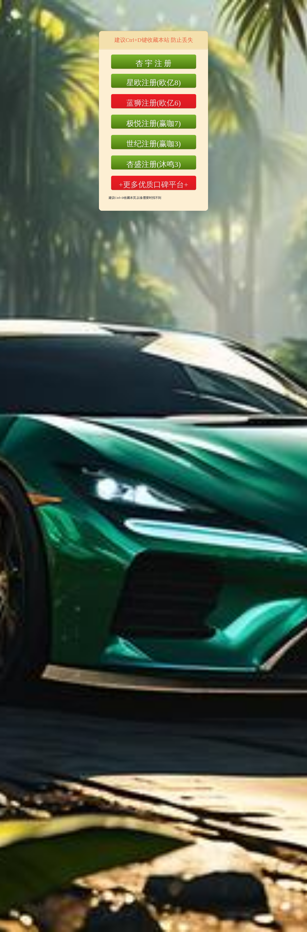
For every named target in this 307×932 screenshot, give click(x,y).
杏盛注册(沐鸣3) (153, 164)
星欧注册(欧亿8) (153, 82)
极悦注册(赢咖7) (153, 123)
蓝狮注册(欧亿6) (153, 103)
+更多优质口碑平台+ (153, 184)
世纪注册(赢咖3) (153, 143)
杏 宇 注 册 (153, 63)
